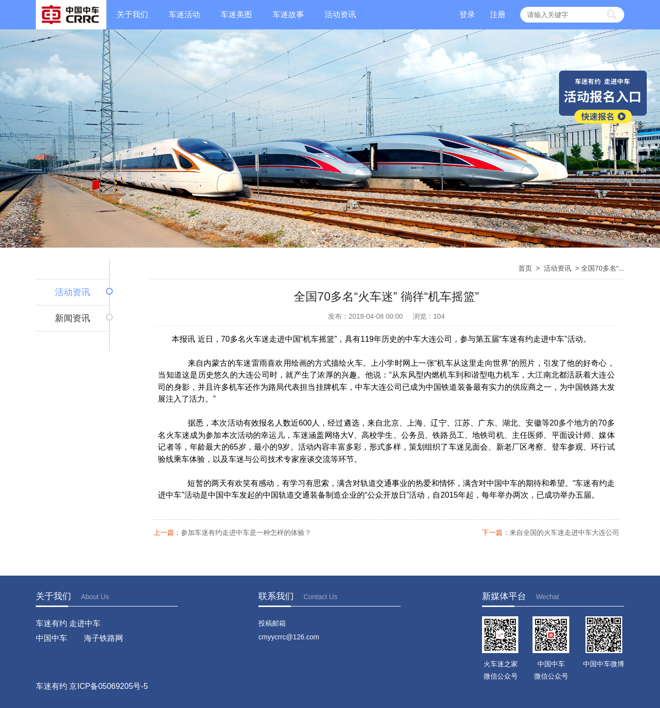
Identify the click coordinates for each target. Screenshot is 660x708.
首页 (525, 268)
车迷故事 (288, 14)
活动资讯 (340, 14)
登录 (467, 14)
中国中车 (51, 638)
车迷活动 (184, 14)
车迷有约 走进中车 (68, 623)
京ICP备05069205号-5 (108, 686)
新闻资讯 (72, 318)
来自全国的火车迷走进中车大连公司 (564, 532)
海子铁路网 (103, 638)
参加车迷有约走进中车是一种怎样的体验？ (246, 532)
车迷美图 (236, 14)
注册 (498, 14)
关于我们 (132, 14)
